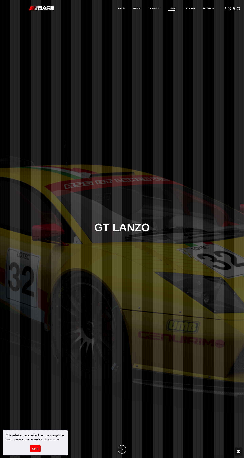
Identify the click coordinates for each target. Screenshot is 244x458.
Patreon (208, 8)
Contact (154, 8)
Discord (189, 8)
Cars (171, 8)
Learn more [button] (52, 439)
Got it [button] (35, 448)
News (136, 8)
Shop (121, 8)
